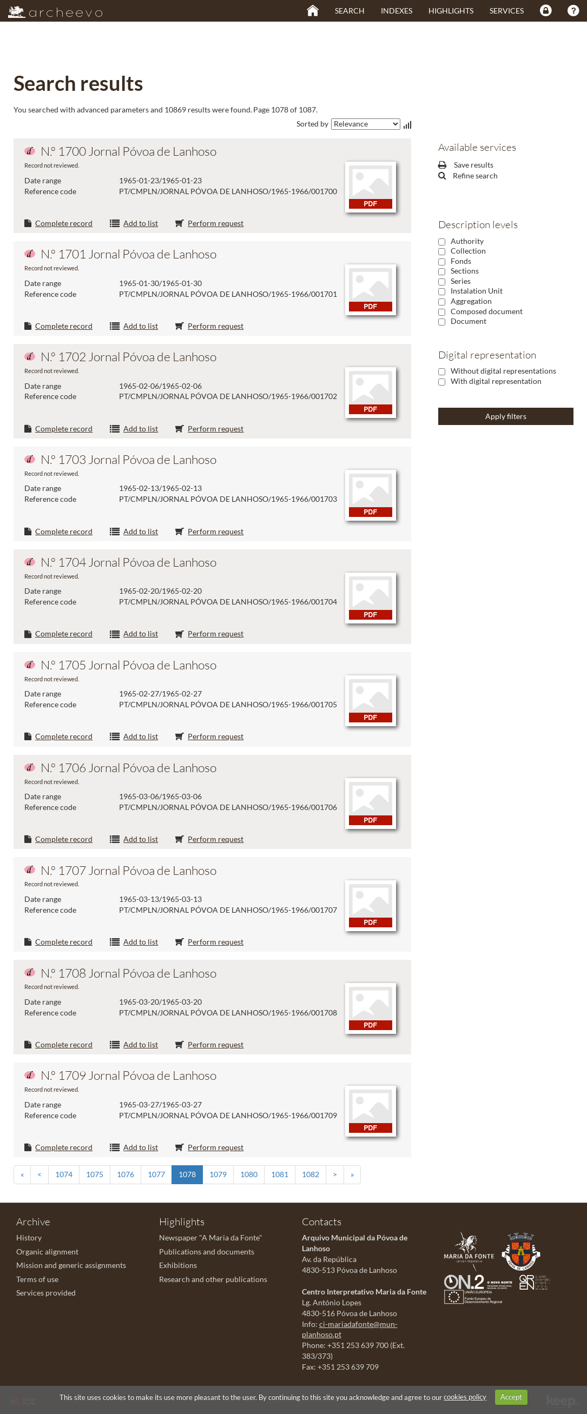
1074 (63, 1174)
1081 (279, 1174)
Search (350, 10)
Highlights (450, 10)
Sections (465, 270)
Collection (468, 250)
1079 (218, 1174)
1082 (310, 1174)
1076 (125, 1174)
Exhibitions (178, 1265)
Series (461, 281)
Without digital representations (503, 370)
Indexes (396, 10)
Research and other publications (213, 1279)
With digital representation (496, 381)
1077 (156, 1174)
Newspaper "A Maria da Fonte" (210, 1237)
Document (468, 321)
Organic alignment (47, 1251)
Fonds (461, 260)
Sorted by (312, 123)
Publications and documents (206, 1251)
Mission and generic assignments (71, 1265)
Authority (467, 240)
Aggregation (471, 301)
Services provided (46, 1292)
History (29, 1237)
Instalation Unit (477, 290)
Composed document (487, 311)
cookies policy (465, 1396)
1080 (249, 1174)
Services (507, 10)
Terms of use (37, 1279)
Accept (511, 1396)
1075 (94, 1174)
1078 (187, 1174)
